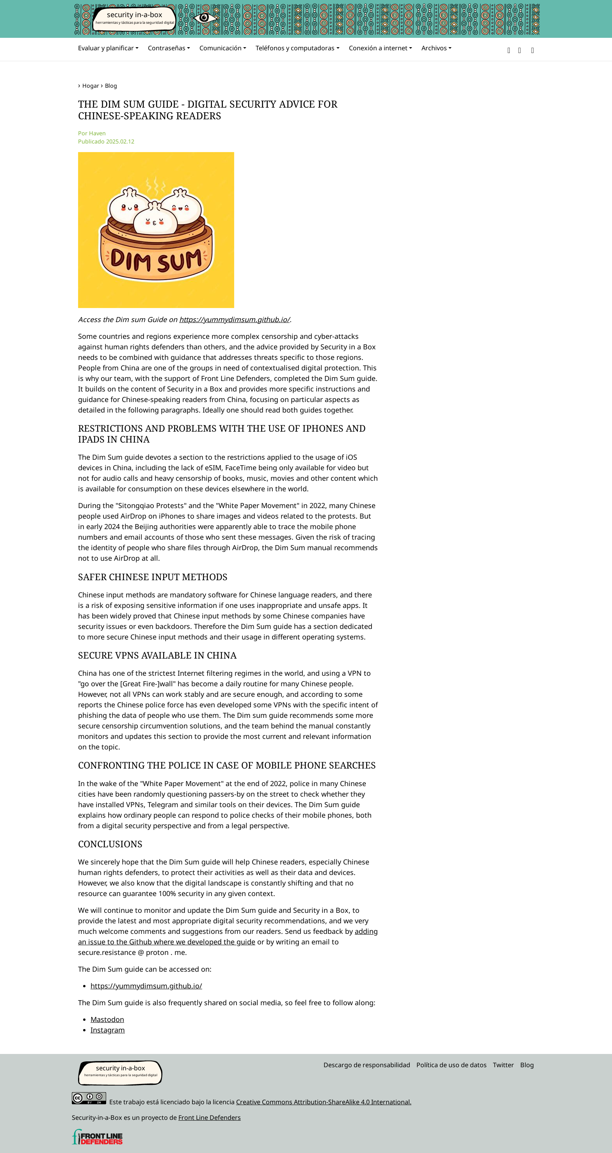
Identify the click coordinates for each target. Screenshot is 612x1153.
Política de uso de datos (451, 1065)
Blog (111, 85)
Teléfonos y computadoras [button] (295, 48)
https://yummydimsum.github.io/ (234, 319)
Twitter (503, 1065)
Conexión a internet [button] (378, 48)
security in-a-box (134, 14)
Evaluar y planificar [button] (106, 48)
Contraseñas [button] (166, 48)
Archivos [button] (434, 48)
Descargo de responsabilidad (367, 1065)
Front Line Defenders (209, 1117)
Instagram (108, 1029)
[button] (508, 49)
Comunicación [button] (220, 48)
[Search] (531, 49)
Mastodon (107, 1019)
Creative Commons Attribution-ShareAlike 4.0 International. (323, 1102)
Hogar (90, 85)
